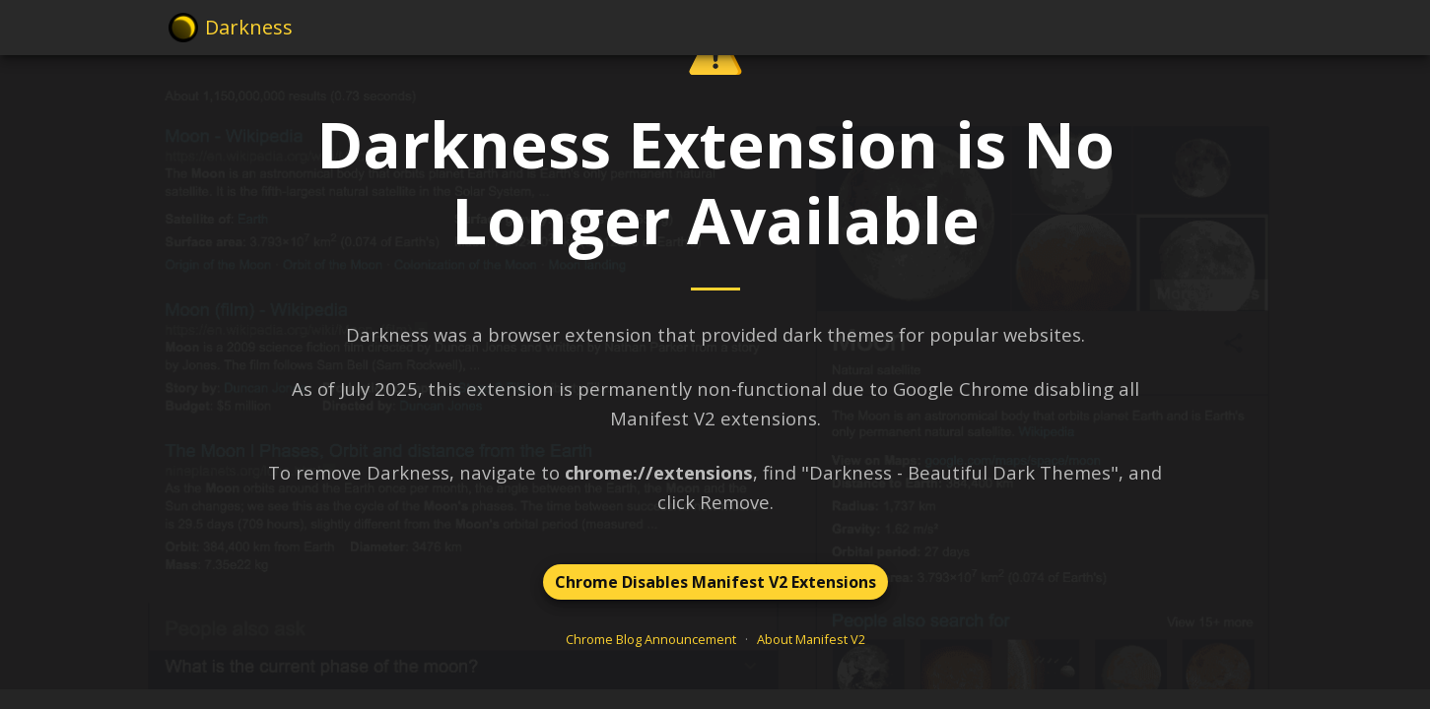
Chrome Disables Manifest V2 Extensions (715, 582)
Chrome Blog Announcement (651, 639)
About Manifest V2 (811, 639)
